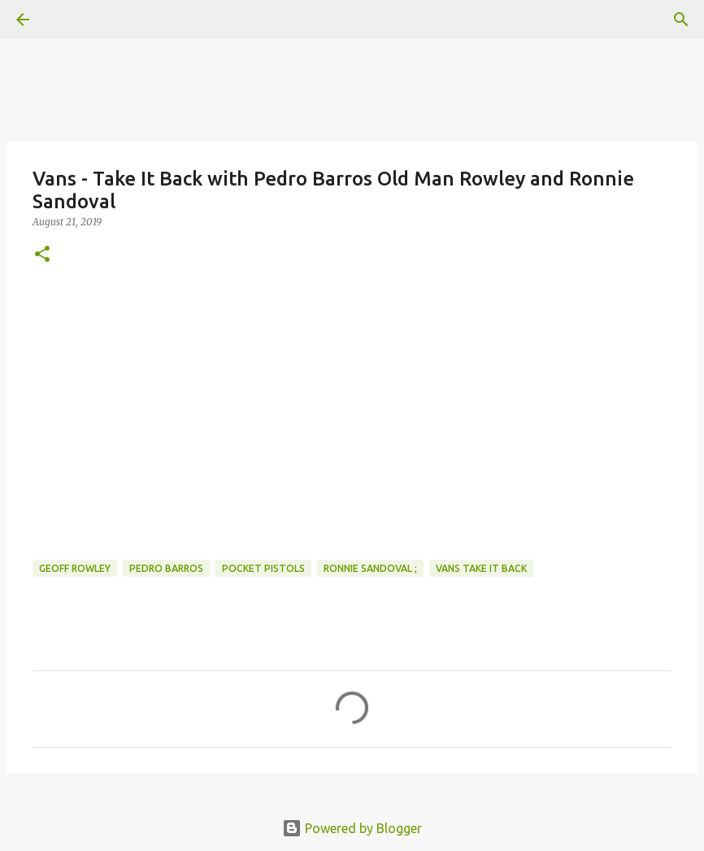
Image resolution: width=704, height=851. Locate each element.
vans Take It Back (481, 568)
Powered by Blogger (352, 828)
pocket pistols (263, 568)
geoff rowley (75, 568)
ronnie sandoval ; (370, 568)
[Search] (681, 19)
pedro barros (166, 568)
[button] (42, 255)
